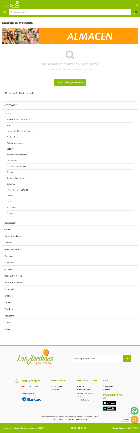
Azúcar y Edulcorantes (17, 155)
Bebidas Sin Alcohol (13, 276)
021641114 (80, 386)
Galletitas (11, 184)
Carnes (7, 229)
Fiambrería (9, 262)
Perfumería (9, 289)
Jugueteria (9, 316)
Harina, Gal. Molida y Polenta (20, 131)
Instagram (109, 386)
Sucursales (55, 390)
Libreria (7, 322)
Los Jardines (7, 428)
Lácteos (8, 242)
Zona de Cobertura (84, 400)
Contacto (80, 396)
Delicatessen (10, 223)
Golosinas (11, 213)
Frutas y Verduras (12, 236)
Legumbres (12, 160)
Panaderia (9, 256)
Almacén (8, 113)
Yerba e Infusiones (15, 143)
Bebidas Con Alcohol (13, 282)
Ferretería (8, 309)
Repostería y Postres (16, 178)
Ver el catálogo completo (70, 82)
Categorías (10, 105)
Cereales (10, 172)
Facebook (108, 390)
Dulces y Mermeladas (16, 166)
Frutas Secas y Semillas (17, 190)
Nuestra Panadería (12, 249)
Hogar (7, 329)
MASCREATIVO (132, 428)
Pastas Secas (13, 137)
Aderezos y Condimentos (18, 119)
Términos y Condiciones (85, 393)
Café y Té (11, 149)
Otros (9, 201)
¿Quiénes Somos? (57, 386)
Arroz (9, 125)
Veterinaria (9, 302)
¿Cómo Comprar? (83, 390)
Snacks (10, 196)
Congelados (9, 269)
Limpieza (8, 296)
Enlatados (11, 207)
